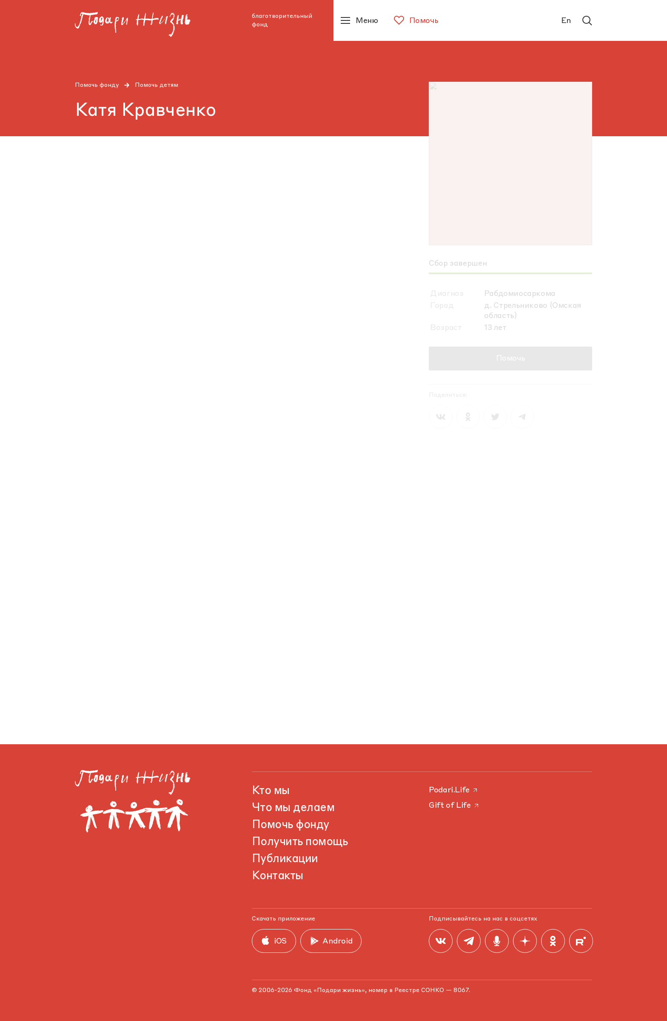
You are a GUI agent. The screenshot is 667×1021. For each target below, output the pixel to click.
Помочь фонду (97, 85)
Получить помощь (300, 842)
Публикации (285, 859)
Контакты (277, 876)
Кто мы (271, 791)
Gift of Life (454, 805)
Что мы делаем (293, 808)
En (566, 21)
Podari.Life (454, 790)
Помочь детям (156, 85)
